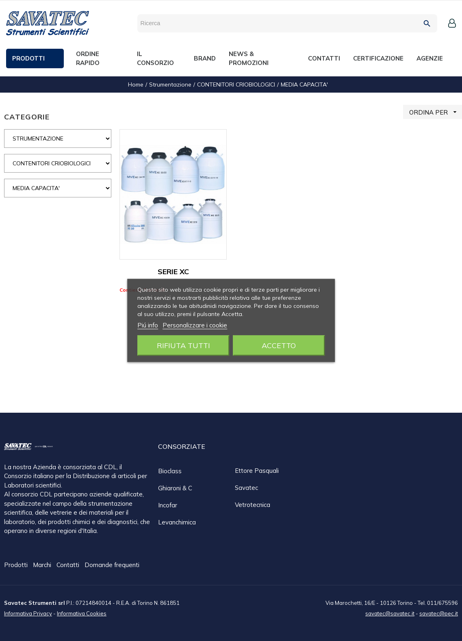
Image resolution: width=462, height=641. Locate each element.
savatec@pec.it (438, 613)
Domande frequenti (112, 565)
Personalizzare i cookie (195, 325)
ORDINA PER (435, 112)
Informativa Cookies (81, 613)
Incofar (167, 505)
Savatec (246, 488)
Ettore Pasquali (257, 470)
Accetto (279, 345)
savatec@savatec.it (389, 613)
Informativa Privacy (28, 613)
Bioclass (170, 471)
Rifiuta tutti (183, 345)
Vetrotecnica (252, 505)
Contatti (68, 565)
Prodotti (16, 565)
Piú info (147, 325)
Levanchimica (177, 522)
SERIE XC (173, 271)
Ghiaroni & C (175, 488)
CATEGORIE (27, 116)
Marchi (43, 565)
